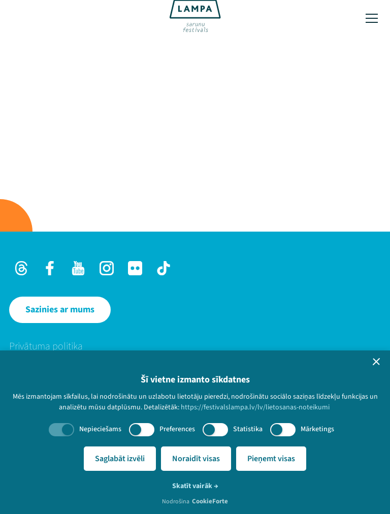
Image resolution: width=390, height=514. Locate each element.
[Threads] (21, 268)
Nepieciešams (100, 429)
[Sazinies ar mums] (60, 310)
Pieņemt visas (271, 458)
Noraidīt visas (196, 458)
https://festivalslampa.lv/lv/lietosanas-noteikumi (255, 407)
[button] (376, 362)
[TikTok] (163, 268)
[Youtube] (78, 268)
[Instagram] (106, 268)
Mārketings (317, 429)
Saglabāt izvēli (120, 458)
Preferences (177, 429)
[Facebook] (50, 268)
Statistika (248, 429)
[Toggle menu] (372, 18)
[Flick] (135, 268)
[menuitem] (195, 346)
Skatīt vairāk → (195, 486)
